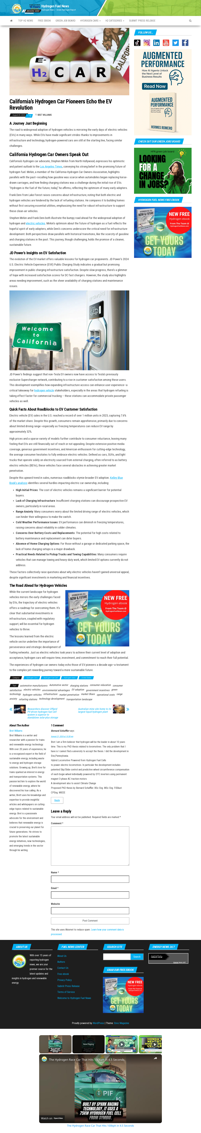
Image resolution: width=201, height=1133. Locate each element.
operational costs (106, 694)
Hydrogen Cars (90, 20)
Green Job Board (65, 20)
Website (55, 903)
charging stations (79, 685)
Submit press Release (142, 20)
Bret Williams (45, 115)
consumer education (100, 685)
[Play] (122, 1044)
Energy (176, 962)
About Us (61, 955)
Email (54, 888)
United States (86, 678)
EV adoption (78, 689)
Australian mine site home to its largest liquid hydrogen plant (94, 710)
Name (55, 872)
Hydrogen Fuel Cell (50, 678)
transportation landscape (79, 699)
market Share (88, 694)
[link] (44, 1059)
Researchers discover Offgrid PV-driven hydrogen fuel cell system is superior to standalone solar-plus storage (42, 713)
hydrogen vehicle (44, 390)
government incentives (97, 690)
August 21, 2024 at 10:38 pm (62, 736)
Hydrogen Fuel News (55, 6)
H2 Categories (114, 20)
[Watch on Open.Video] (52, 1118)
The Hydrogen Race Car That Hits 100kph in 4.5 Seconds (86, 1060)
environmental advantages (56, 690)
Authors (61, 961)
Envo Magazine (121, 1023)
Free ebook (44, 20)
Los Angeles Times (51, 166)
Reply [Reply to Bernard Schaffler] (57, 800)
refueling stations (28, 699)
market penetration (69, 694)
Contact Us (62, 967)
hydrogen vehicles (32, 694)
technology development (51, 698)
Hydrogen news (69, 678)
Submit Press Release (68, 986)
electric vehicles (35, 223)
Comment (57, 823)
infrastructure (50, 694)
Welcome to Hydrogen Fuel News (74, 998)
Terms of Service (66, 992)
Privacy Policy (64, 980)
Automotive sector (58, 685)
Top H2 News (25, 20)
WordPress (98, 1023)
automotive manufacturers (33, 685)
